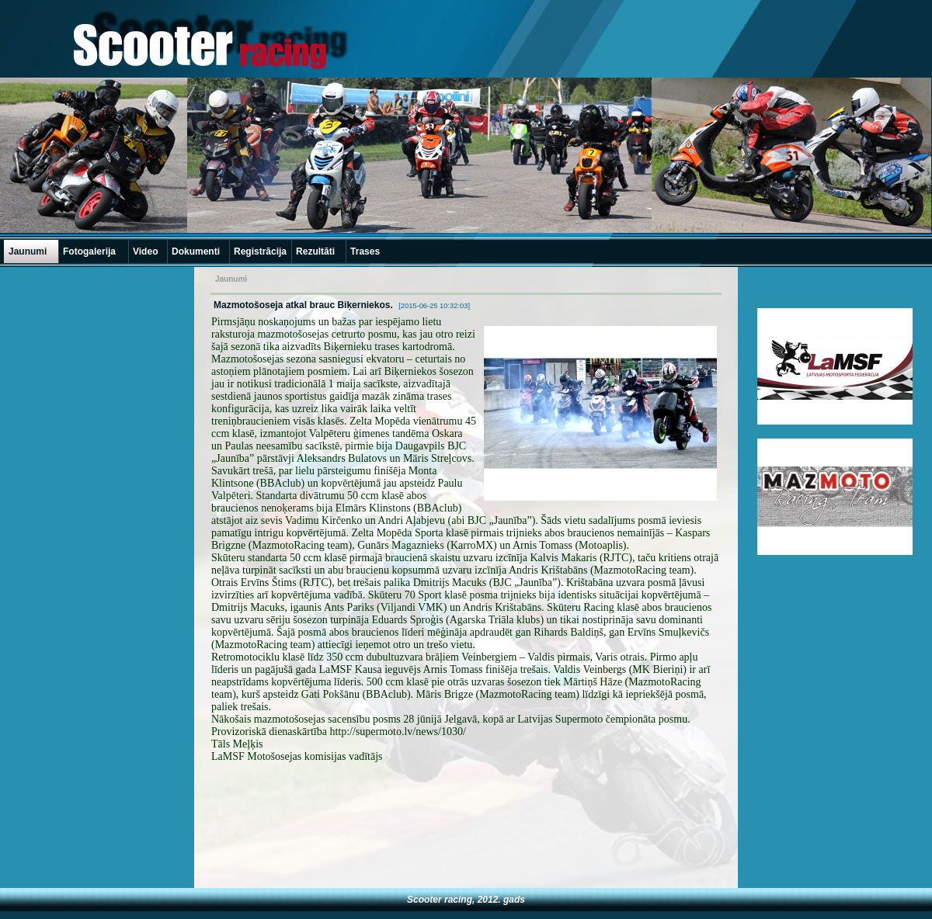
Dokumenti (196, 251)
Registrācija (260, 251)
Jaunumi (28, 251)
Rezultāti (315, 251)
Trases (365, 251)
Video (145, 251)
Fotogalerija (89, 251)
